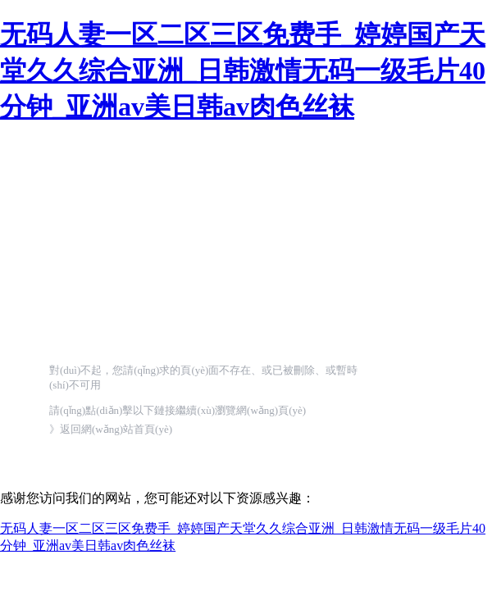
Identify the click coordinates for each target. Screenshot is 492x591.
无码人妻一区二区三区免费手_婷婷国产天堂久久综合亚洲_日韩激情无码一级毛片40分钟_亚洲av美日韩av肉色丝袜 (242, 70)
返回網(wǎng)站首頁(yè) (116, 429)
